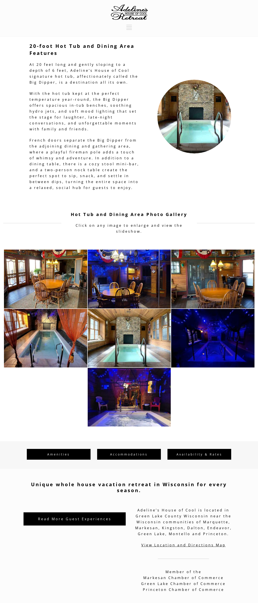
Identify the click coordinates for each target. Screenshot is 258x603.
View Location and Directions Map (183, 545)
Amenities (58, 454)
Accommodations (129, 454)
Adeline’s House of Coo (99, 70)
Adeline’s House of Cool (166, 510)
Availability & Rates (199, 454)
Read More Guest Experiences (74, 519)
